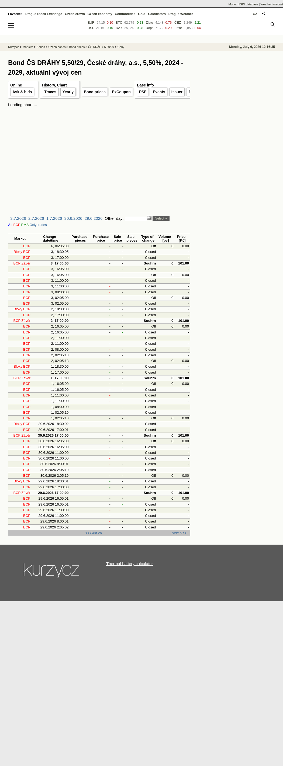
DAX (119, 28)
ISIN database (248, 4)
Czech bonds (56, 46)
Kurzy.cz (13, 46)
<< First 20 (93, 533)
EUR (91, 23)
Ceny (121, 46)
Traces (50, 92)
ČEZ (177, 23)
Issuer (176, 92)
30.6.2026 (73, 218)
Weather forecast (271, 4)
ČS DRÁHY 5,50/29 (101, 46)
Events (159, 92)
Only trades (38, 225)
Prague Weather (180, 14)
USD (91, 28)
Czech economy (100, 14)
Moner (233, 4)
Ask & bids (22, 92)
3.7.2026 (18, 218)
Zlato (149, 23)
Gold (141, 14)
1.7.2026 (54, 218)
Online (16, 85)
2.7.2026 (36, 218)
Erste (178, 28)
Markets (28, 46)
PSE (143, 92)
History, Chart (54, 85)
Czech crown (75, 14)
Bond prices (95, 92)
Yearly (68, 92)
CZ (255, 14)
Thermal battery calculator (129, 563)
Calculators (156, 14)
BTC (119, 23)
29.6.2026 (94, 218)
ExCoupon (121, 92)
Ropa (150, 28)
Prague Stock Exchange (43, 14)
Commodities (125, 14)
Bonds (41, 46)
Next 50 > (179, 533)
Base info (145, 85)
